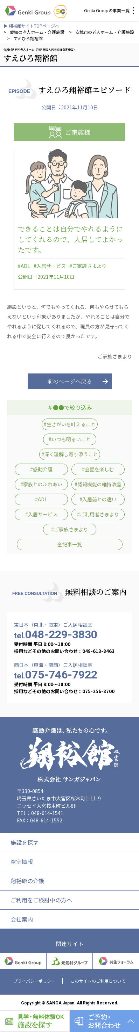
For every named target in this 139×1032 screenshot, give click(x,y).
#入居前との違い (98, 499)
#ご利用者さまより (98, 514)
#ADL (24, 265)
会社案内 (22, 919)
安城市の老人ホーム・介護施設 (104, 32)
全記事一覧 (69, 544)
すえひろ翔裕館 (28, 38)
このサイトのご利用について (98, 981)
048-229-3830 (55, 634)
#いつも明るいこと (70, 439)
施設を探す (25, 842)
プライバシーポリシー (34, 981)
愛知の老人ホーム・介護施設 (37, 32)
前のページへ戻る (69, 381)
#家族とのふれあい (41, 484)
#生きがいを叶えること (70, 424)
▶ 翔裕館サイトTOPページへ (31, 26)
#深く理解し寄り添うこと (69, 454)
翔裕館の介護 (27, 881)
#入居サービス (50, 265)
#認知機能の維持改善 (98, 484)
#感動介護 (41, 469)
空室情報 (22, 861)
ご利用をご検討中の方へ (41, 900)
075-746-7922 (55, 674)
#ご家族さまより (87, 265)
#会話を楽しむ (98, 469)
